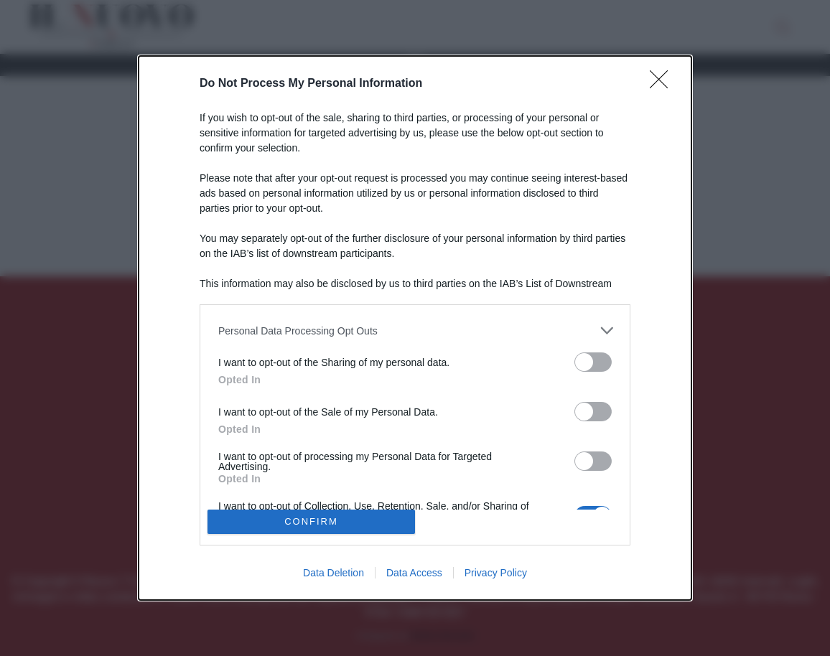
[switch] (593, 362)
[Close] (663, 84)
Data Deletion (333, 572)
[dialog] (415, 327)
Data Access (414, 572)
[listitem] (415, 330)
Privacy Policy (496, 572)
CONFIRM (311, 521)
